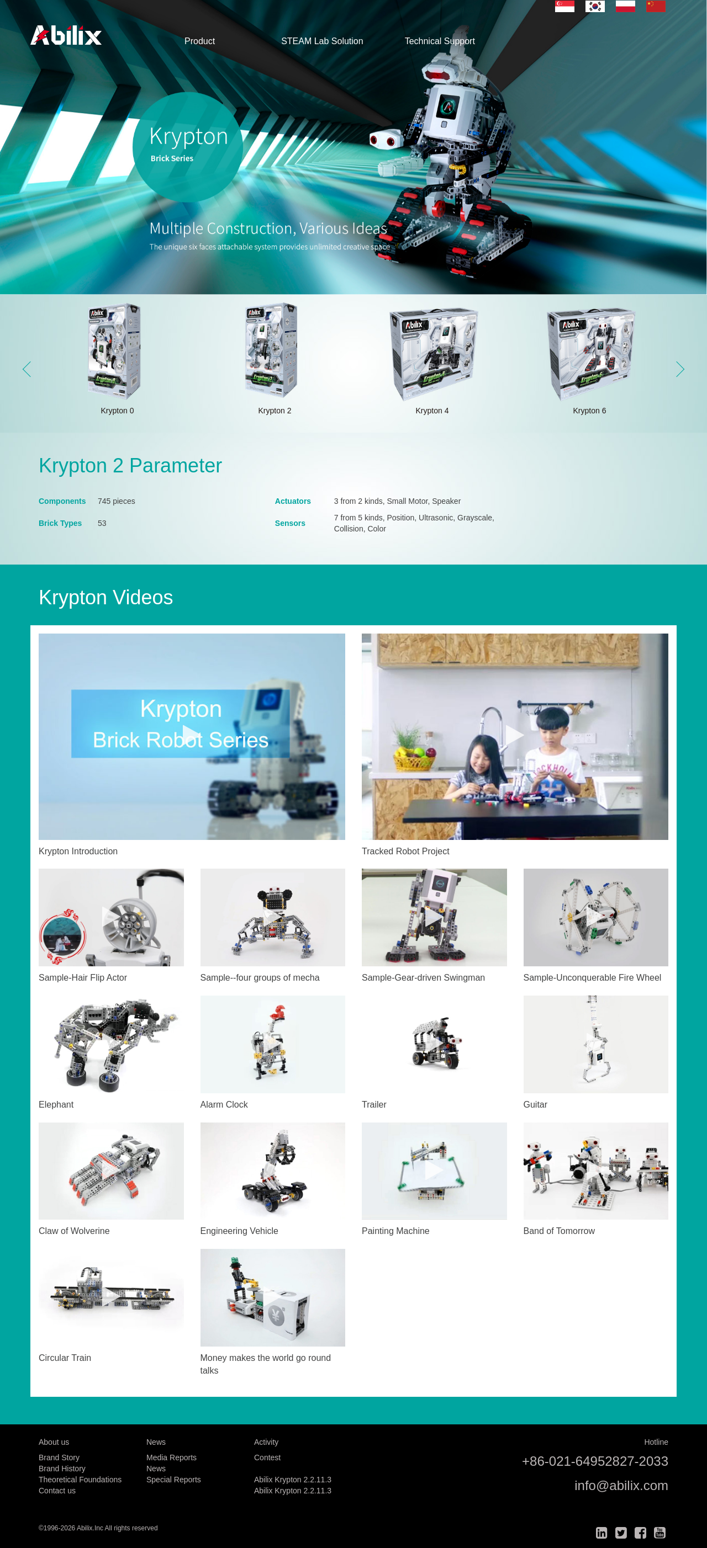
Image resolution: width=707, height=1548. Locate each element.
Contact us (57, 1490)
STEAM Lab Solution (322, 41)
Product (199, 41)
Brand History (62, 1468)
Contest (267, 1457)
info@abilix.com (621, 1485)
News (156, 1468)
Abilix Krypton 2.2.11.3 (292, 1479)
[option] (353, 147)
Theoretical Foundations (80, 1479)
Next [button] (676, 369)
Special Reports (173, 1479)
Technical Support (440, 41)
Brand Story (59, 1457)
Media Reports (171, 1457)
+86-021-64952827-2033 (595, 1461)
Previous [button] (30, 369)
